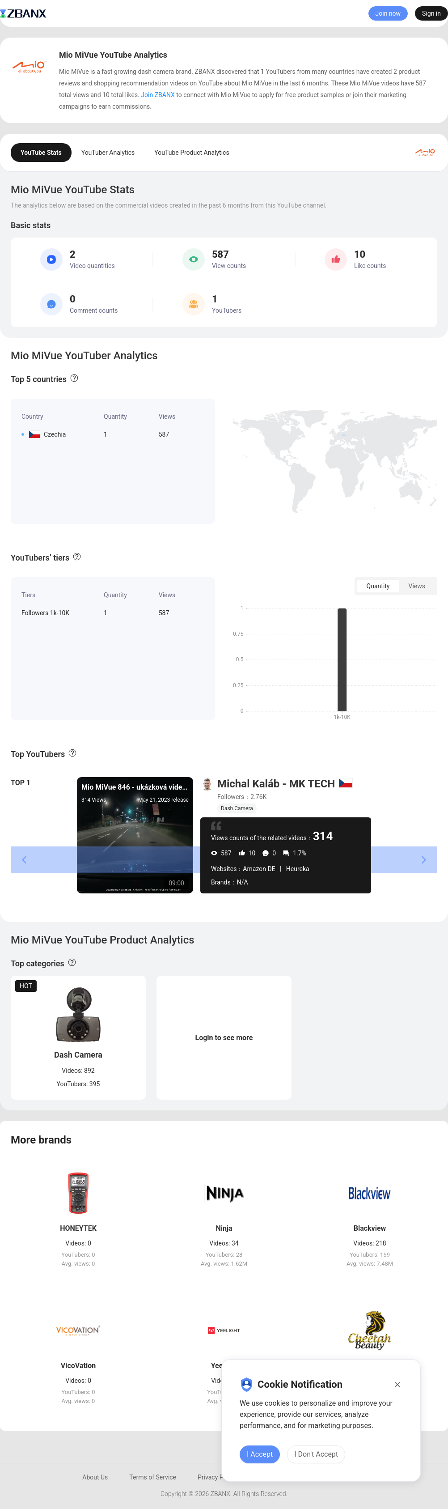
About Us (95, 1477)
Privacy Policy (217, 1477)
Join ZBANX (157, 94)
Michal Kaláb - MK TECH (276, 784)
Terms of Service (152, 1477)
